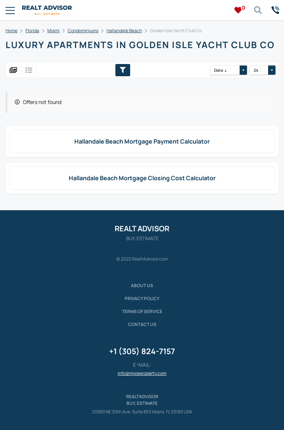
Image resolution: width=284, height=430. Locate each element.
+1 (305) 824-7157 (142, 351)
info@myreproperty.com (142, 373)
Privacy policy (142, 298)
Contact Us (142, 324)
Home (11, 30)
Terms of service (142, 311)
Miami (53, 30)
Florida (32, 30)
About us (142, 285)
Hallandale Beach (124, 30)
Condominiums (83, 30)
